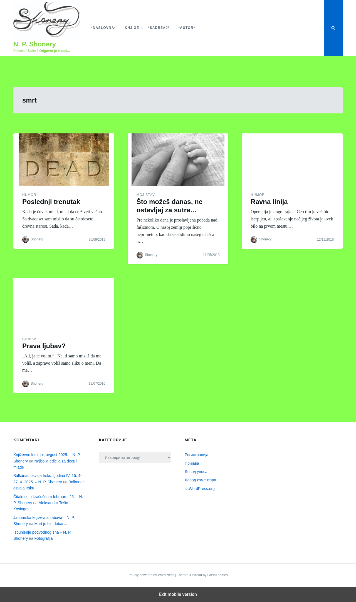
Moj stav (146, 195)
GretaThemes (217, 575)
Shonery (37, 239)
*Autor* (186, 28)
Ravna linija (269, 201)
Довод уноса (196, 471)
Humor (29, 195)
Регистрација (196, 454)
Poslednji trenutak (51, 201)
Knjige (132, 28)
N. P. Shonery (34, 44)
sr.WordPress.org (200, 488)
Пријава (192, 463)
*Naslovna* (103, 28)
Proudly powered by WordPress (151, 575)
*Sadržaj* (159, 28)
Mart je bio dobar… (50, 523)
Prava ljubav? (44, 346)
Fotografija (43, 538)
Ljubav (29, 339)
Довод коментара (200, 480)
